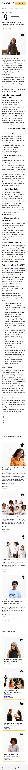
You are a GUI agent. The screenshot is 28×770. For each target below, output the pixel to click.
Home (3, 8)
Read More (8, 621)
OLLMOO (5, 404)
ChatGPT (13, 270)
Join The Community (21, 4)
